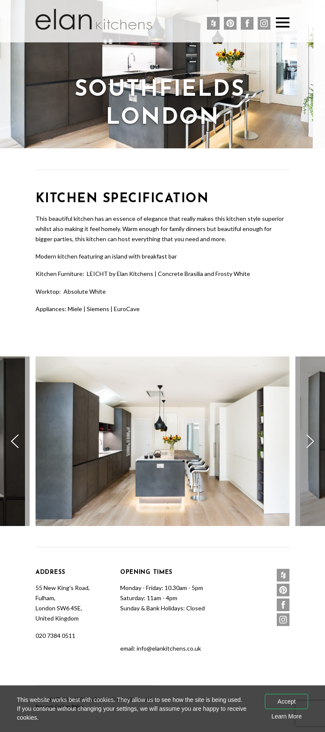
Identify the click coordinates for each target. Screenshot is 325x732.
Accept (287, 701)
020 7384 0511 (55, 635)
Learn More (286, 716)
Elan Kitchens (94, 19)
